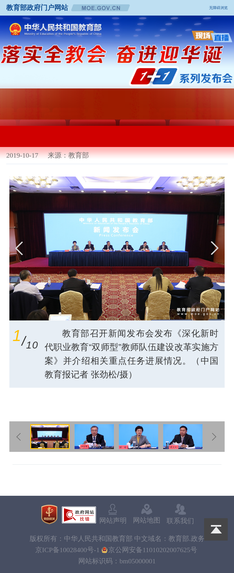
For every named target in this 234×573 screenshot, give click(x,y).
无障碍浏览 (218, 8)
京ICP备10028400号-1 (67, 550)
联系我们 (180, 514)
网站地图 (146, 514)
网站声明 (113, 514)
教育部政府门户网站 (37, 8)
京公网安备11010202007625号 (152, 550)
